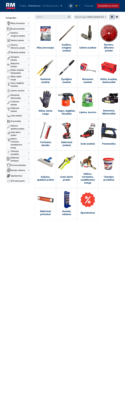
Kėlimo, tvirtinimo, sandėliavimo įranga (16, 143)
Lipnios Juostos (17, 90)
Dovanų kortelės (18, 29)
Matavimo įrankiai (15, 65)
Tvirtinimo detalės (15, 103)
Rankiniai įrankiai (18, 52)
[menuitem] (22, 5)
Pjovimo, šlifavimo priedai (18, 46)
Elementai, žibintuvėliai (16, 96)
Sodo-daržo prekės (16, 133)
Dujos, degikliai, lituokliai (17, 84)
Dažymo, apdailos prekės (17, 127)
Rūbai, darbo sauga (16, 78)
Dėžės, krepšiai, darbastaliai (17, 71)
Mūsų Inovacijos (18, 23)
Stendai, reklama (18, 170)
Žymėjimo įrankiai (15, 58)
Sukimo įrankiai (17, 40)
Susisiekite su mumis (108, 6)
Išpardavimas (16, 176)
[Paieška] (69, 17)
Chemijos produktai (15, 152)
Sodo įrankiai (16, 116)
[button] (90, 17)
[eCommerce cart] (70, 6)
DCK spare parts (18, 181)
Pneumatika (16, 121)
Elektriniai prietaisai (15, 159)
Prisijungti (89, 5)
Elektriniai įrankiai (15, 109)
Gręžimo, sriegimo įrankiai (18, 34)
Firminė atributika (18, 165)
